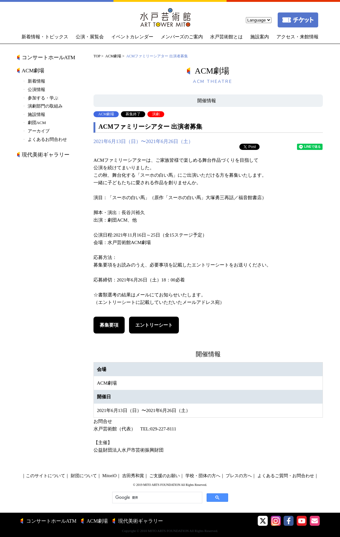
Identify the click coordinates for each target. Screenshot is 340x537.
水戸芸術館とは (226, 36)
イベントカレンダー (132, 36)
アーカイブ (39, 131)
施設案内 (259, 36)
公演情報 (36, 89)
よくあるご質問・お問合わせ (285, 475)
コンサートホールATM (48, 57)
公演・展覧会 (90, 36)
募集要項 (109, 325)
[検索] (156, 498)
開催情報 (206, 100)
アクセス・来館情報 (297, 36)
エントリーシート (154, 325)
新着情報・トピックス (45, 36)
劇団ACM (37, 122)
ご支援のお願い (164, 475)
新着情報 (36, 81)
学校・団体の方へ (202, 475)
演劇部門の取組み (45, 106)
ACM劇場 (113, 56)
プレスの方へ (239, 475)
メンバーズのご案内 (182, 36)
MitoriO (109, 475)
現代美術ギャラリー (45, 155)
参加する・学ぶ (43, 98)
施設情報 (36, 114)
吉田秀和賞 (133, 475)
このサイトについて (45, 475)
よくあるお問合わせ (47, 139)
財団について (84, 475)
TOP (96, 56)
